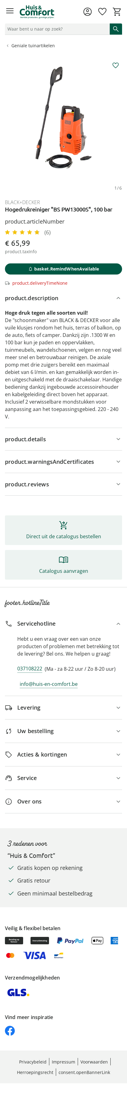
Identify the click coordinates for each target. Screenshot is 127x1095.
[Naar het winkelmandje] (117, 12)
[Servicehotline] (63, 623)
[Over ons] (63, 801)
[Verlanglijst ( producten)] (102, 12)
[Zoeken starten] (116, 29)
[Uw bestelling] (63, 731)
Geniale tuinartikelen (30, 45)
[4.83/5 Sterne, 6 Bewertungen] (28, 232)
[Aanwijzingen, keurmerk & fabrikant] (63, 462)
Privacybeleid (33, 1062)
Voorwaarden (94, 1062)
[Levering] (63, 707)
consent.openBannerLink (84, 1072)
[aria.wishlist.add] (115, 65)
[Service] (63, 778)
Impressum (63, 1062)
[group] (63, 117)
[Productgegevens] (63, 439)
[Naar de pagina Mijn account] (87, 12)
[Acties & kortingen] (63, 754)
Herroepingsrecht (35, 1072)
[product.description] (63, 298)
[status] (56, 29)
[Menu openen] (10, 12)
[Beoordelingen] (63, 484)
